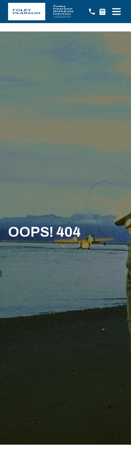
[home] (40, 11)
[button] (116, 12)
